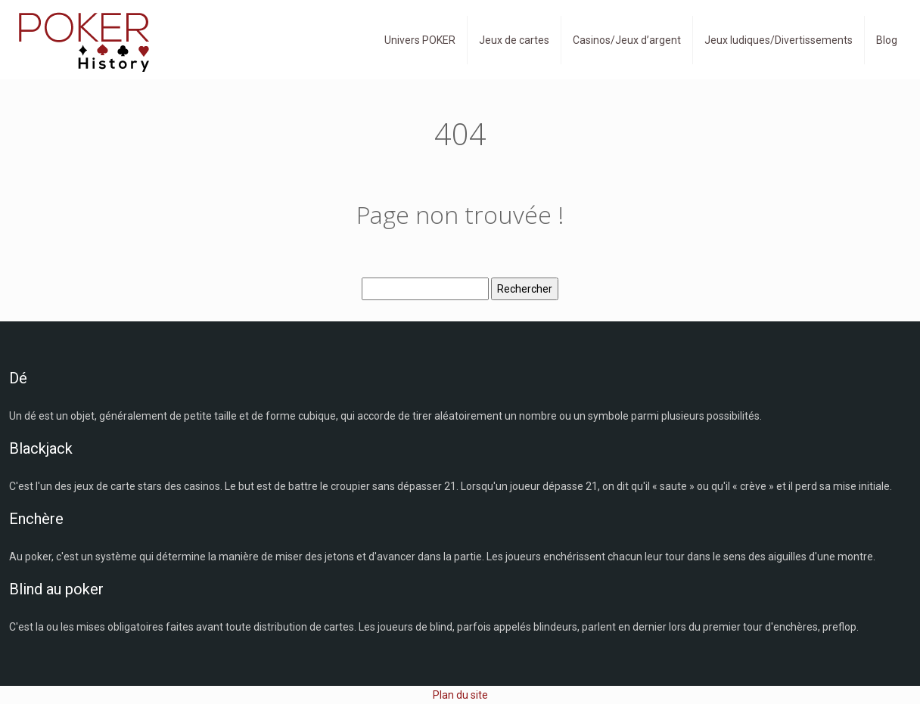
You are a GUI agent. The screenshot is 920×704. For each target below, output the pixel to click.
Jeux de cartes (514, 40)
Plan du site (460, 695)
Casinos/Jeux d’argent (627, 40)
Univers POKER (419, 40)
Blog (886, 40)
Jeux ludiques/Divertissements (778, 40)
